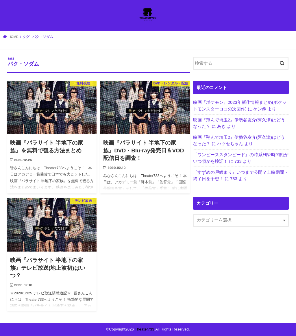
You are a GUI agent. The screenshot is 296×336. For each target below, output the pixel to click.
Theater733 (144, 329)
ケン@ (259, 109)
